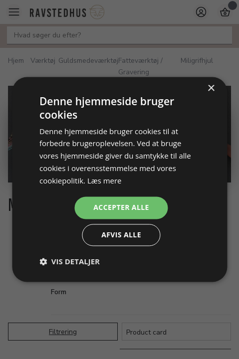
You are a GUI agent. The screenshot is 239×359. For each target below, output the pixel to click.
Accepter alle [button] (121, 207)
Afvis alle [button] (121, 235)
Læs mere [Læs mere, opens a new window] (104, 180)
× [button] (211, 88)
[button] (69, 261)
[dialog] (119, 179)
